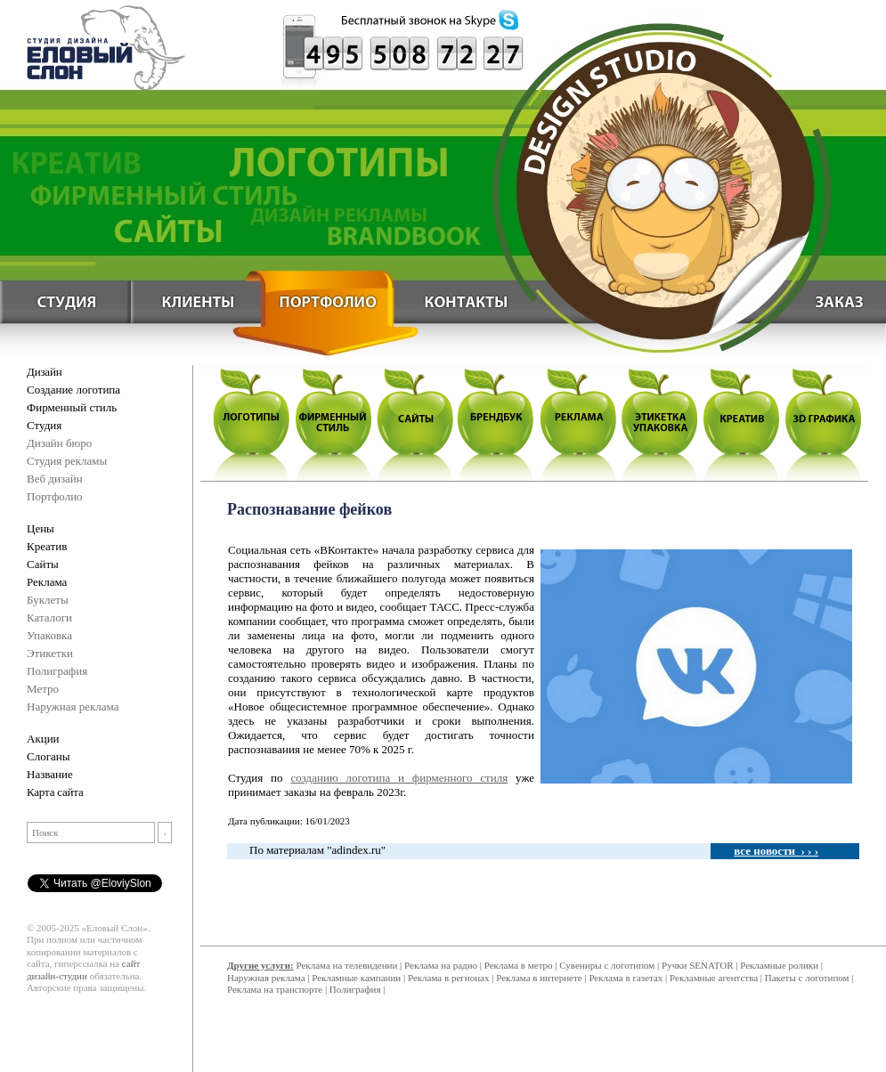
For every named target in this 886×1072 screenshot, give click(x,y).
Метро (43, 688)
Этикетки (50, 653)
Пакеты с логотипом (807, 977)
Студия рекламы (67, 460)
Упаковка (49, 635)
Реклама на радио (440, 965)
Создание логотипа (73, 389)
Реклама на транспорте (274, 989)
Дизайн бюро (59, 443)
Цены (40, 528)
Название (50, 774)
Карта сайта (55, 792)
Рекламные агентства (715, 977)
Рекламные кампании (356, 977)
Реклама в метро (518, 965)
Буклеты (48, 599)
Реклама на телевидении (346, 965)
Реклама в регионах (449, 977)
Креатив (47, 546)
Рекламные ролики (779, 965)
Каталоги (49, 617)
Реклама (47, 582)
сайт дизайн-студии (83, 969)
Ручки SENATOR (697, 965)
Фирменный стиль (72, 407)
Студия (44, 425)
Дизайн (44, 371)
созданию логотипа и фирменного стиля (399, 777)
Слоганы (48, 756)
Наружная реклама (73, 706)
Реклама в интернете (538, 977)
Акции (43, 738)
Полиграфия (57, 671)
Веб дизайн (55, 478)
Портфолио (55, 496)
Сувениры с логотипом (606, 965)
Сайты (43, 564)
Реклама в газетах (627, 977)
